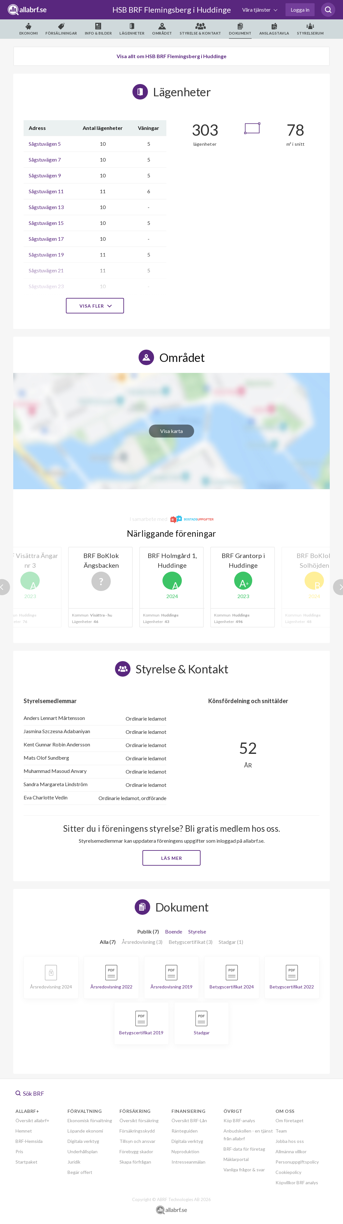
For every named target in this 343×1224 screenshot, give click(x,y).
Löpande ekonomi (85, 1131)
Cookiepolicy (288, 1172)
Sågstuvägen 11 (46, 191)
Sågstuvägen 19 (46, 254)
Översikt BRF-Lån (189, 1120)
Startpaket (26, 1162)
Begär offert (80, 1172)
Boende (173, 931)
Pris (19, 1151)
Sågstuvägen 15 (46, 223)
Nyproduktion (185, 1151)
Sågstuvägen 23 (46, 286)
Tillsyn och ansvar (137, 1141)
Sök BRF (30, 1093)
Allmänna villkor (291, 1151)
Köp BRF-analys (239, 1120)
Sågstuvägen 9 (45, 175)
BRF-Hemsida (29, 1141)
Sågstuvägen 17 (46, 239)
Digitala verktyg (83, 1141)
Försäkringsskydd (137, 1131)
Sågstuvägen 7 (45, 159)
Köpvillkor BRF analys (296, 1182)
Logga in (300, 9)
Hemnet (24, 1131)
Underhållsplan (83, 1151)
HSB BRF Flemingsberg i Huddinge (171, 9)
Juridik (74, 1162)
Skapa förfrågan (135, 1162)
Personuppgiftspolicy (297, 1162)
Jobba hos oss (289, 1141)
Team (281, 1131)
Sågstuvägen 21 (46, 270)
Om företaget (289, 1120)
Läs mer (171, 858)
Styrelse (197, 931)
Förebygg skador (136, 1151)
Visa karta (171, 431)
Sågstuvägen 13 (46, 207)
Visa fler (94, 306)
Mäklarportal (236, 1159)
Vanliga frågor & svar (244, 1169)
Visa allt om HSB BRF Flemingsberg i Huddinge (171, 56)
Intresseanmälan (188, 1162)
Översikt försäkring (139, 1120)
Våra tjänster (257, 9)
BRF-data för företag (244, 1149)
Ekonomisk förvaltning (90, 1120)
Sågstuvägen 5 (45, 144)
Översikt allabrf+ (32, 1120)
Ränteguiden (185, 1131)
